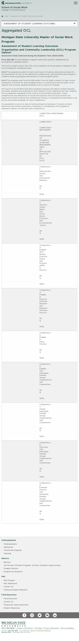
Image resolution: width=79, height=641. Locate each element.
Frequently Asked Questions (16, 605)
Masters (7, 562)
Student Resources (12, 608)
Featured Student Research (16, 590)
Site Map (38, 628)
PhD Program (9, 580)
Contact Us (8, 586)
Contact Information (24, 628)
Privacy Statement (51, 628)
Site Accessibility (67, 628)
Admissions (8, 547)
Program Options (11, 568)
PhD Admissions (10, 583)
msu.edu (26, 630)
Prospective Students (13, 571)
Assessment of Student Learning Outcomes (26, 16)
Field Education (10, 598)
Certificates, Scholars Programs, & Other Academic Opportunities (32, 565)
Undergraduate (10, 544)
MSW (7, 16)
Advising (7, 553)
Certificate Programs (13, 550)
